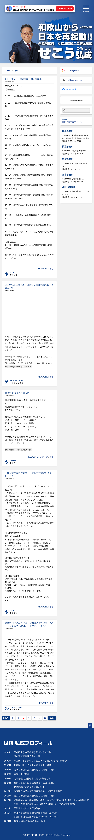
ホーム (8, 71)
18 (45, 718)
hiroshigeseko (71, 70)
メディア (44, 457)
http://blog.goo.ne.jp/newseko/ (18, 367)
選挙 (51, 269)
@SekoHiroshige (72, 80)
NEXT (52, 718)
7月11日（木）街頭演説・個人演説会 (23, 79)
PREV (6, 718)
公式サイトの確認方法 (76, 100)
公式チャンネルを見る (65, 8)
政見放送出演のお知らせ (17, 393)
